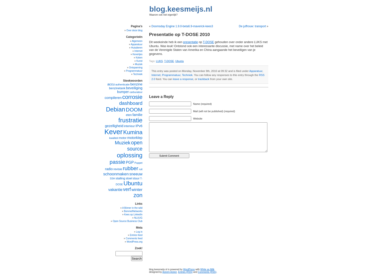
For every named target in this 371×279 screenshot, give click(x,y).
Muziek (138, 64)
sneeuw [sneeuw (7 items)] (135, 174)
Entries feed (136, 235)
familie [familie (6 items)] (137, 115)
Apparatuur (255, 71)
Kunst (139, 61)
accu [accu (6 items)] (111, 84)
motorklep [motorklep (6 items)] (134, 138)
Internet (155, 75)
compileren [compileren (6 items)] (113, 98)
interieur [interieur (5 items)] (129, 126)
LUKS (159, 61)
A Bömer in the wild (132, 208)
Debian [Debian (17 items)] (115, 109)
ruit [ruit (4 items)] (140, 169)
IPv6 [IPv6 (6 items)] (139, 126)
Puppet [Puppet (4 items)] (138, 162)
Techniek (187, 75)
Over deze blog (134, 30)
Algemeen (137, 41)
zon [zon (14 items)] (137, 195)
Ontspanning (135, 67)
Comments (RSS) (207, 272)
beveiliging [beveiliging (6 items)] (134, 88)
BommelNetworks (133, 211)
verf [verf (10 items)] (127, 189)
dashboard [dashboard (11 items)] (130, 103)
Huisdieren (136, 47)
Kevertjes (137, 54)
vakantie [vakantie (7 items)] (115, 190)
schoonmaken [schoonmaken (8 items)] (116, 174)
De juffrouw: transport (252, 26)
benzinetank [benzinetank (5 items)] (117, 88)
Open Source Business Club (127, 221)
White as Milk (207, 269)
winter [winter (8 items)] (137, 189)
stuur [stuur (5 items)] (136, 178)
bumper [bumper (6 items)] (123, 92)
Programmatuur (171, 75)
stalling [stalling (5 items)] (120, 178)
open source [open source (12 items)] (134, 146)
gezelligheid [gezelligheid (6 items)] (114, 126)
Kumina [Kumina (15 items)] (132, 132)
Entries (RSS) (185, 272)
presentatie (190, 42)
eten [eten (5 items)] (129, 115)
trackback (203, 79)
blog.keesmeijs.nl (180, 9)
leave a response (183, 79)
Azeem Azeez (169, 272)
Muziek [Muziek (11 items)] (122, 142)
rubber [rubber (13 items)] (130, 168)
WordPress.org (134, 241)
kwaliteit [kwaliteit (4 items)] (113, 138)
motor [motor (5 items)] (123, 138)
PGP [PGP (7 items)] (130, 162)
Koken (139, 57)
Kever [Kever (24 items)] (113, 132)
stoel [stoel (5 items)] (129, 178)
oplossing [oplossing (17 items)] (129, 155)
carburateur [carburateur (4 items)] (136, 92)
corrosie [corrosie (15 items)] (132, 97)
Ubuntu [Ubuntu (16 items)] (133, 183)
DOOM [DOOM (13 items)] (134, 109)
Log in (139, 231)
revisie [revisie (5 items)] (117, 169)
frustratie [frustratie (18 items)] (130, 120)
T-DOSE (208, 42)
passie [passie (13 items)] (117, 162)
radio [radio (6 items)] (109, 169)
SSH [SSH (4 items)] (112, 178)
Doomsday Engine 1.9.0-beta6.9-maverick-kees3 (182, 26)
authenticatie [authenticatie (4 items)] (122, 84)
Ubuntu (179, 61)
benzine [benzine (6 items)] (136, 84)
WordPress (189, 269)
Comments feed (134, 238)
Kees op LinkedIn (133, 214)
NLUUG (138, 218)
